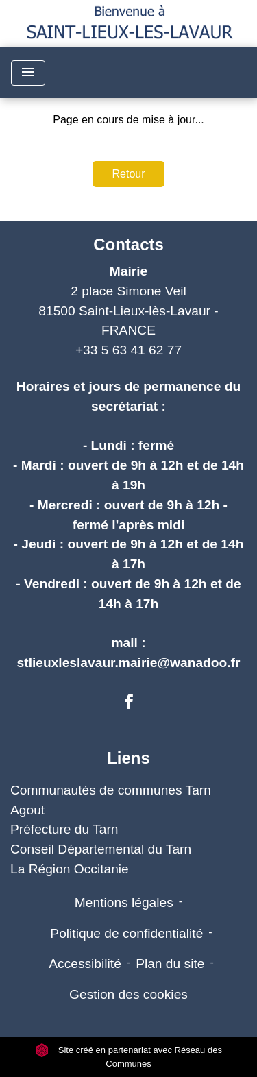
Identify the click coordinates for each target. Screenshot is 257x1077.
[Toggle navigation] (28, 73)
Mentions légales (124, 902)
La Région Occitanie (69, 869)
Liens (128, 758)
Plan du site (170, 963)
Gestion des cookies (128, 994)
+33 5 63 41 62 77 (128, 350)
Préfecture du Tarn (64, 829)
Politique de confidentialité (126, 933)
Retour (128, 174)
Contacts (128, 244)
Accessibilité (85, 963)
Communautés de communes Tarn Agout (110, 800)
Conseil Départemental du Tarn (100, 849)
